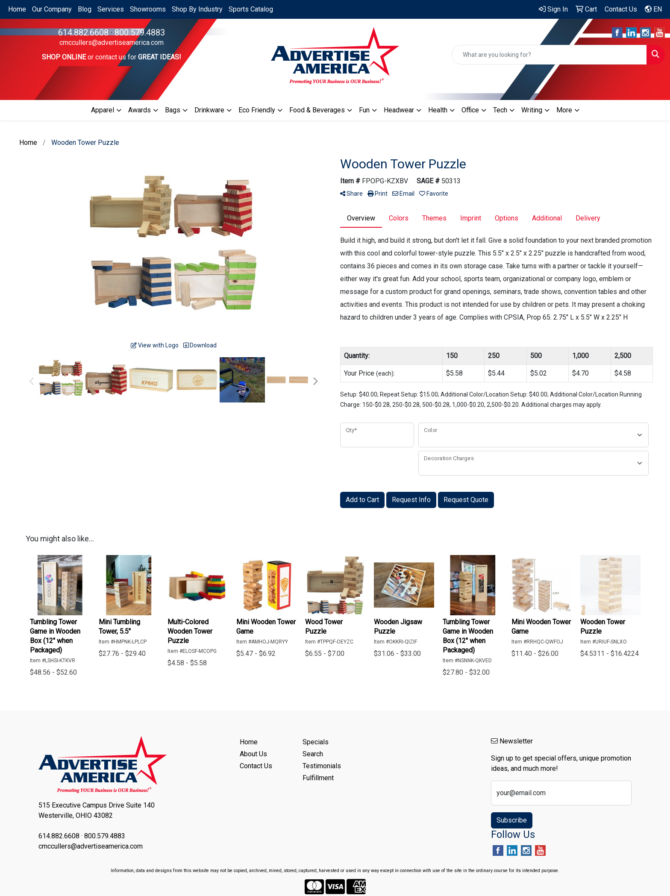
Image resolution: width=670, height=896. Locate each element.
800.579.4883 (140, 32)
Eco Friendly (256, 110)
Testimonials (322, 766)
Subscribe (512, 820)
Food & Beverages (317, 110)
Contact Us (256, 766)
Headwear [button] (399, 110)
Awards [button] (139, 110)
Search (313, 754)
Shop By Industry (197, 9)
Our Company (52, 9)
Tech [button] (500, 110)
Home (17, 9)
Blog (84, 9)
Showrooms (148, 9)
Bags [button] (172, 110)
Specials (316, 742)
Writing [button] (531, 110)
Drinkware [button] (209, 110)
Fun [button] (364, 110)
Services (110, 9)
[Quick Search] (549, 55)
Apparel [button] (102, 110)
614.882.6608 (83, 32)
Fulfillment (318, 778)
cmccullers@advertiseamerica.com (111, 42)
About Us (253, 754)
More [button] (564, 110)
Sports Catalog (251, 9)
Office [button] (470, 110)
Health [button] (437, 110)
